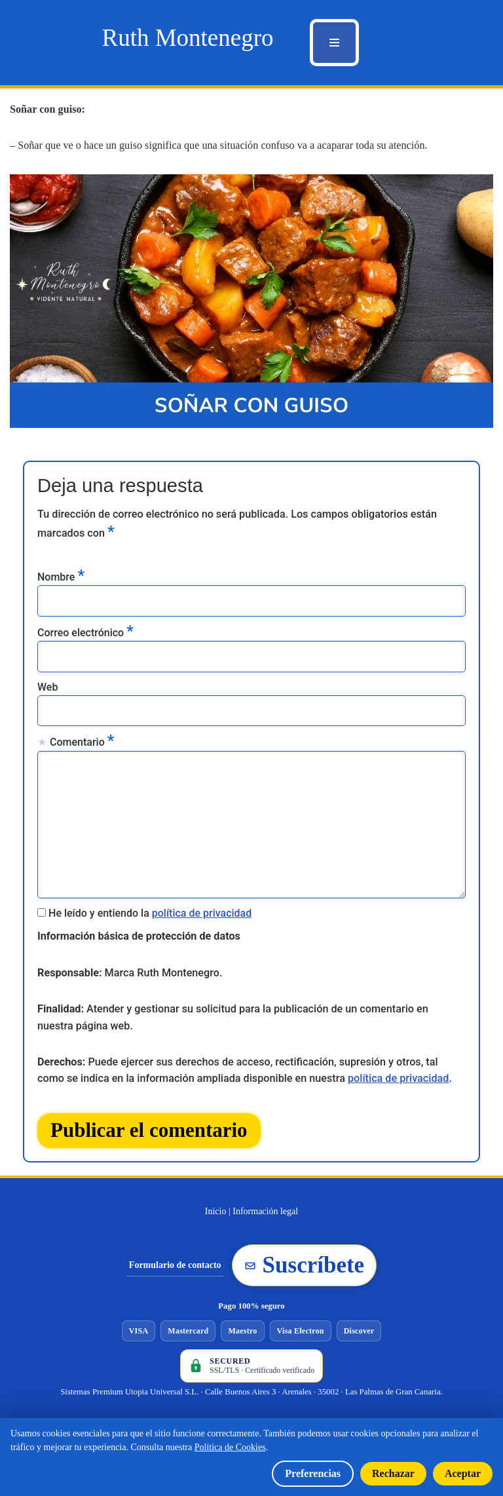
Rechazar (393, 1473)
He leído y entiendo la (150, 914)
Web (47, 687)
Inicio (216, 1217)
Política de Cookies (230, 1447)
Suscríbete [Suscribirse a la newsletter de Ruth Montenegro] (304, 1271)
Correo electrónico (85, 631)
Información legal (265, 1217)
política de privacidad (202, 914)
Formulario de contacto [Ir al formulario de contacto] (175, 1271)
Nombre (60, 575)
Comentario (82, 741)
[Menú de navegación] (334, 42)
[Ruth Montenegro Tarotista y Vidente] (187, 37)
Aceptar (463, 1473)
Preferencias (313, 1473)
